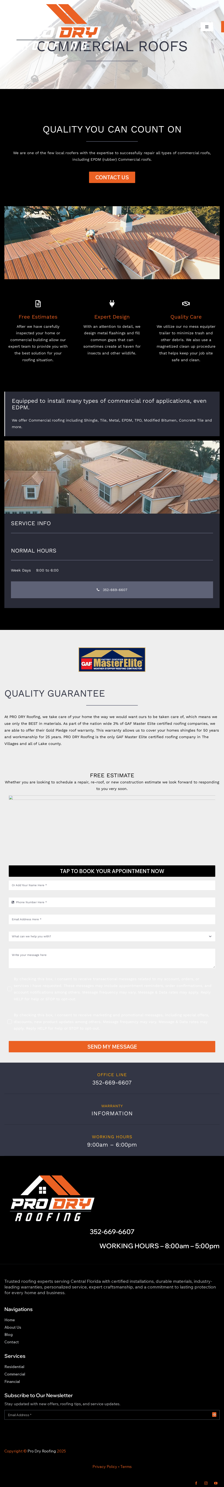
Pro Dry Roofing (42, 1451)
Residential (14, 1366)
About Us (12, 1327)
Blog (8, 1334)
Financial (12, 1381)
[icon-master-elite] (112, 649)
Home (9, 1320)
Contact (11, 1342)
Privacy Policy (105, 1466)
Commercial (14, 1374)
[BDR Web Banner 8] (112, 208)
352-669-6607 (112, 1231)
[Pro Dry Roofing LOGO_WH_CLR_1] (58, 5)
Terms (126, 1466)
